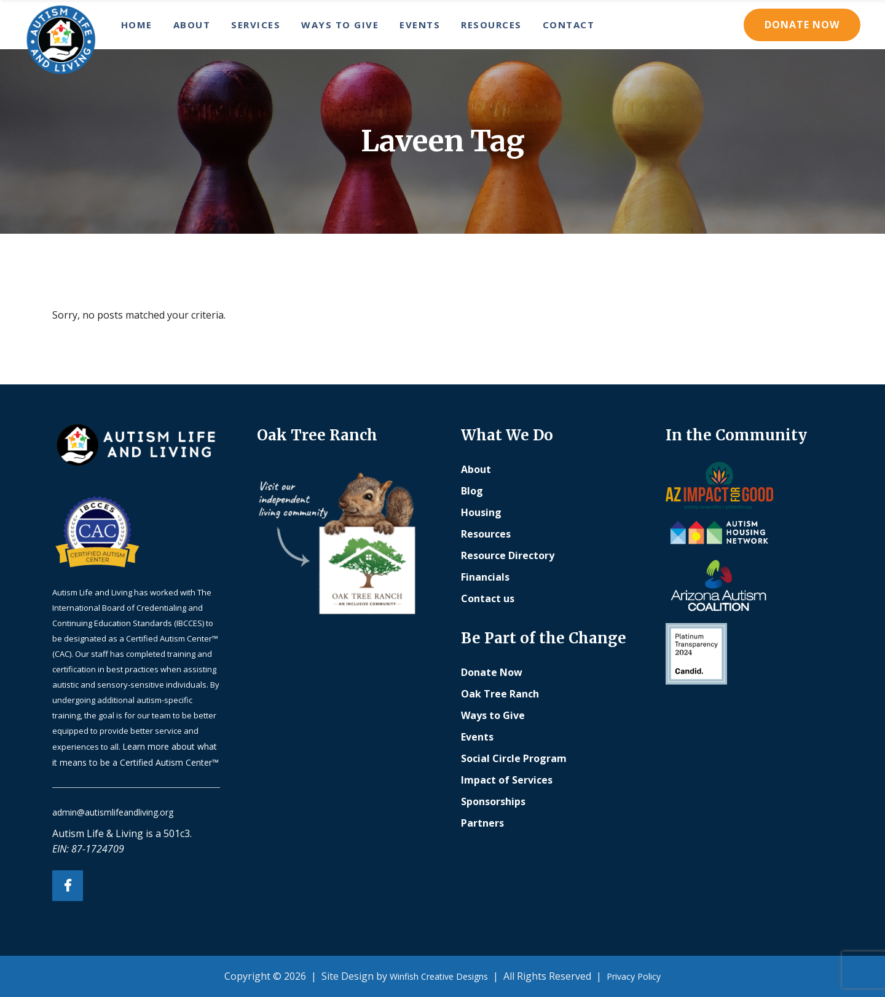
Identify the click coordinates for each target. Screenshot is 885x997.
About (476, 469)
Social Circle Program (514, 758)
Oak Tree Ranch (500, 694)
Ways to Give (493, 715)
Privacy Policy (634, 976)
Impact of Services (507, 780)
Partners (482, 823)
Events (477, 737)
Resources (486, 534)
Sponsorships (493, 801)
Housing (481, 512)
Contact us (487, 598)
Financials (485, 577)
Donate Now (802, 24)
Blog (472, 491)
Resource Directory (507, 555)
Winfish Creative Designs (439, 976)
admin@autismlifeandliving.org (112, 812)
